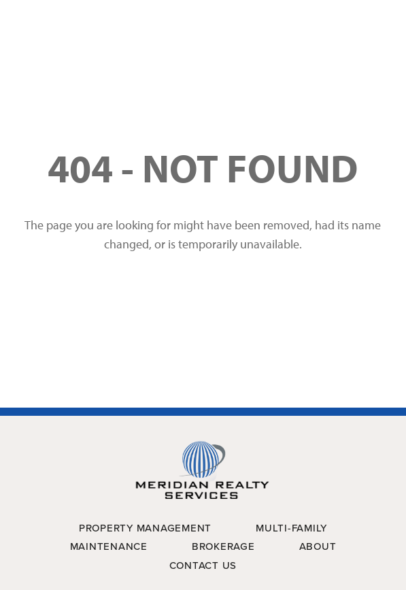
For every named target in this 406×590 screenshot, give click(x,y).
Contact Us (203, 565)
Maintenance (109, 546)
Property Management (145, 528)
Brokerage (223, 546)
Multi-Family (291, 528)
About (318, 546)
